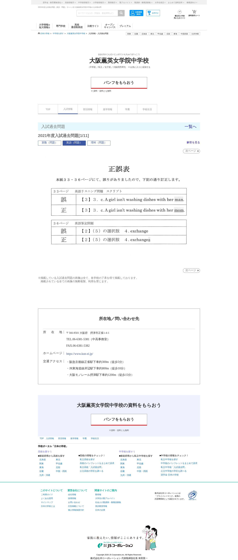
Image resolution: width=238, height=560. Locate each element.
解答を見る (193, 142)
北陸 (58, 467)
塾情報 (98, 494)
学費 (127, 109)
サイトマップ (47, 502)
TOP (48, 109)
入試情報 (68, 109)
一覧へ (191, 126)
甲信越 (59, 463)
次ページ (190, 150)
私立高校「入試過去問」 (91, 467)
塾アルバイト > (125, 2)
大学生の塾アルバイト (105, 498)
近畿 (41, 471)
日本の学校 (44, 33)
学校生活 (147, 109)
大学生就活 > (160, 2)
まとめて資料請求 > (176, 2)
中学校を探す (58, 33)
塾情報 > (112, 2)
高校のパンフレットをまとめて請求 (97, 463)
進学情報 (107, 109)
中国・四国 (61, 471)
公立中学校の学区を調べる (174, 471)
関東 (41, 463)
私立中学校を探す (169, 459)
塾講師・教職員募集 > (143, 2)
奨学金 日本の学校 (170, 475)
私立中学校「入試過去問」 (174, 467)
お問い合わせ (74, 502)
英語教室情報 (101, 506)
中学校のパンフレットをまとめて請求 (179, 463)
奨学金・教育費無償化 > (52, 2)
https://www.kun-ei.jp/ (79, 353)
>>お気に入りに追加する (139, 67)
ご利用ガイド (47, 494)
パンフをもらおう (119, 82)
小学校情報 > (99, 2)
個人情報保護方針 (76, 510)
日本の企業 (100, 510)
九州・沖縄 (44, 475)
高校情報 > (70, 2)
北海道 (144, 34)
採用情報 (72, 498)
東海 (41, 467)
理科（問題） (99, 142)
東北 (58, 459)
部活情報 (87, 109)
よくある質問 (47, 498)
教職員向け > (192, 2)
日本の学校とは (48, 506)
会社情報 (72, 494)
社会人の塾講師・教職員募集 (108, 502)
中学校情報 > (84, 2)
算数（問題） (50, 142)
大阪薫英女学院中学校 (76, 33)
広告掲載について (76, 506)
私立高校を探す (87, 459)
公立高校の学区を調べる (91, 471)
